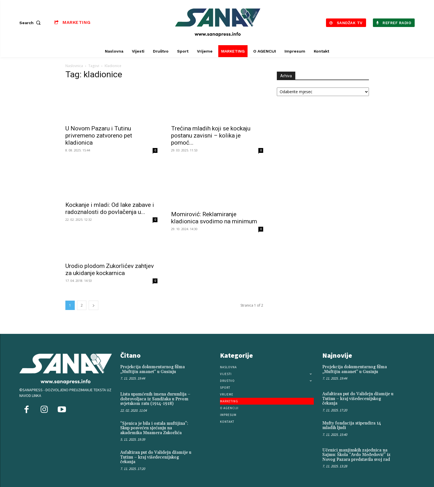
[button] (31, 23)
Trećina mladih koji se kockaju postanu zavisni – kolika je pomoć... (210, 135)
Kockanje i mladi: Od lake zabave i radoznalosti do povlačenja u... (109, 208)
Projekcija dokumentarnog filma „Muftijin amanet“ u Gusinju (152, 369)
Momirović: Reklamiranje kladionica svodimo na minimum (214, 218)
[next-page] (93, 305)
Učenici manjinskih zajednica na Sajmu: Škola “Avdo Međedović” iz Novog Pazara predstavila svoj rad (356, 455)
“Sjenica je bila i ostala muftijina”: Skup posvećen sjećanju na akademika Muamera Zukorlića (154, 428)
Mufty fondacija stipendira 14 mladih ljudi (351, 426)
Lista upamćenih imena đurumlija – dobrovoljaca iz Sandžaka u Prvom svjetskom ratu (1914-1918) (155, 399)
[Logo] (217, 23)
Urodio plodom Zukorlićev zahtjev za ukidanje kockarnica (109, 269)
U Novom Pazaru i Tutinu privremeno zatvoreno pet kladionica (98, 135)
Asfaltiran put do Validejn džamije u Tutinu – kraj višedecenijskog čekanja (155, 457)
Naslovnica (74, 65)
